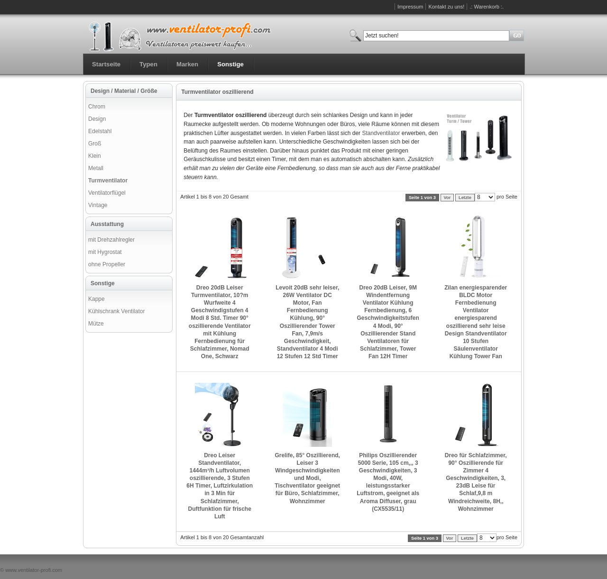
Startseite (106, 64)
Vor (447, 197)
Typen (148, 64)
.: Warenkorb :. (486, 6)
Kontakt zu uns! (446, 6)
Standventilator (381, 133)
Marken (187, 64)
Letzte (465, 197)
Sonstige (230, 64)
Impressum (410, 6)
